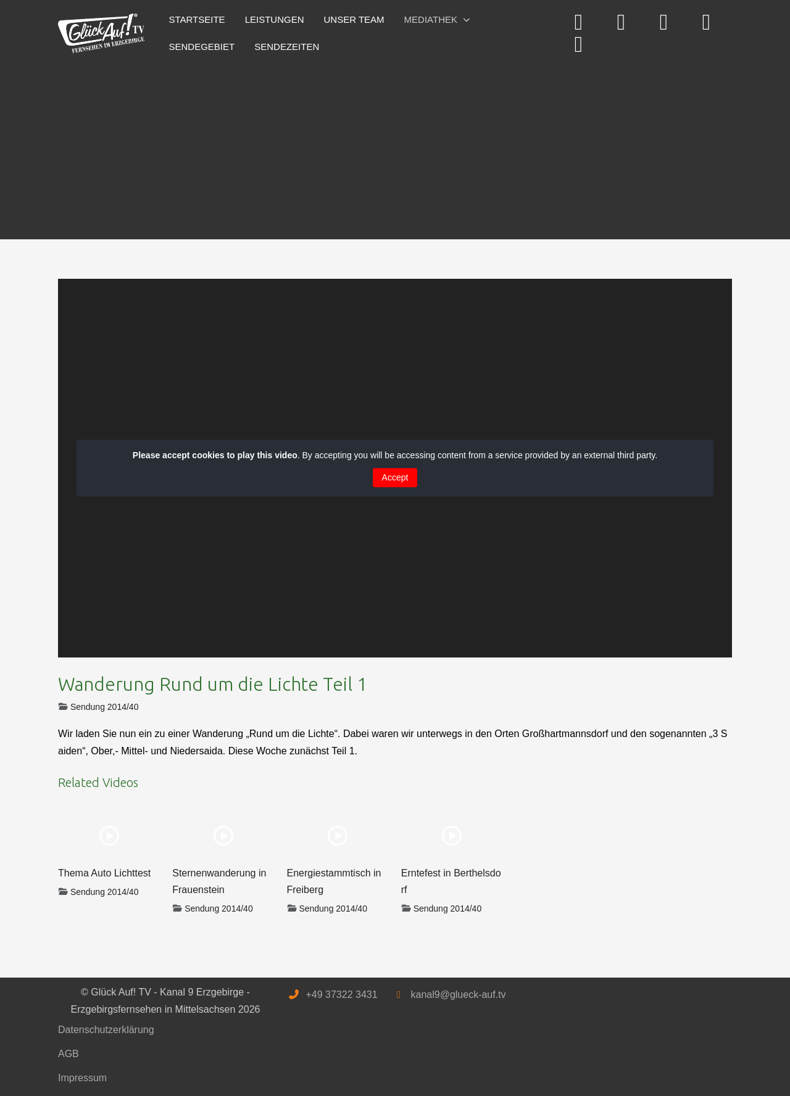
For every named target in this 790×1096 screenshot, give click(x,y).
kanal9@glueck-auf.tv (457, 994)
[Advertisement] (395, 146)
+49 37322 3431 (341, 994)
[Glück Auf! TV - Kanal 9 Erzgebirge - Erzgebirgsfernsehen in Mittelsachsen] (101, 34)
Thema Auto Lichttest (104, 873)
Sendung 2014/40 (104, 707)
